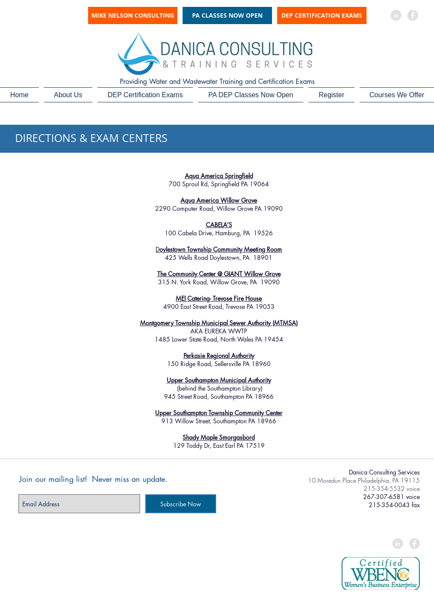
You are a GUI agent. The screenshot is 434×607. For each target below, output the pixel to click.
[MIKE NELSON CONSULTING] (132, 15)
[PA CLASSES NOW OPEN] (227, 15)
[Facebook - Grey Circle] (412, 15)
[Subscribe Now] (180, 503)
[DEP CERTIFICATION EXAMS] (322, 15)
